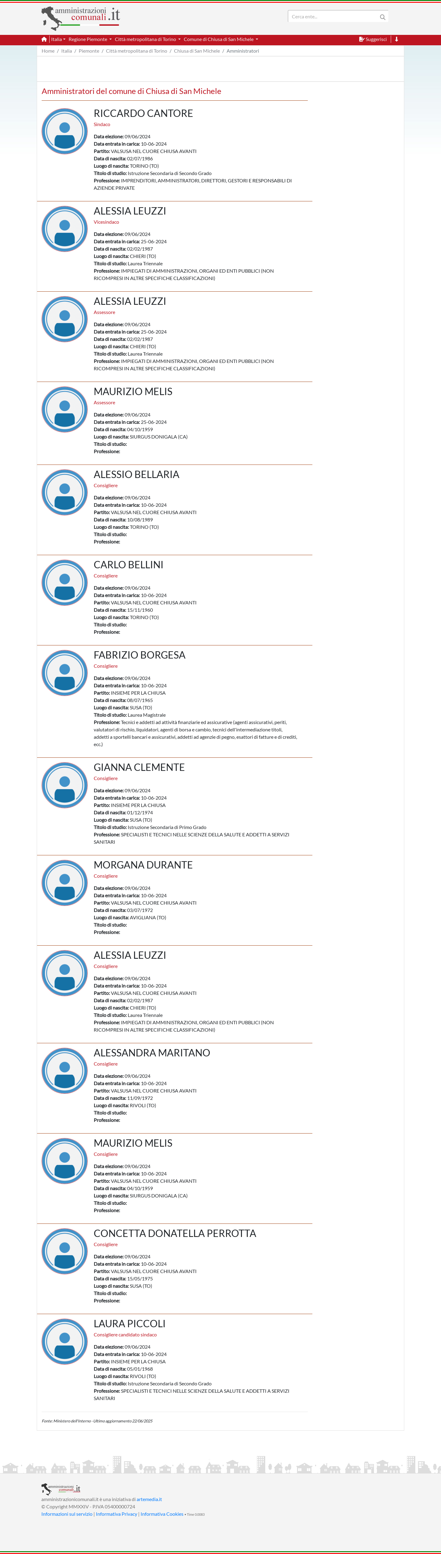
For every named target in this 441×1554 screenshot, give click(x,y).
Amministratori (243, 51)
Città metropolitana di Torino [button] (146, 39)
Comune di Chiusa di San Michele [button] (219, 39)
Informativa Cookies (162, 1514)
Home (48, 51)
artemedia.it (149, 1499)
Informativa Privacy (116, 1514)
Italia (66, 51)
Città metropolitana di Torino (136, 51)
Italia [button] (56, 39)
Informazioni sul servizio (66, 1514)
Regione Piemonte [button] (88, 39)
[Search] (334, 16)
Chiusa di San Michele (197, 51)
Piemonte (89, 51)
